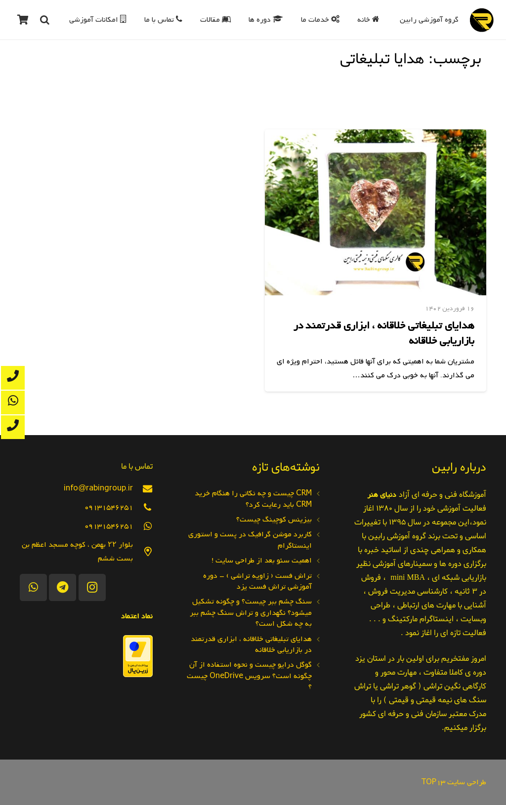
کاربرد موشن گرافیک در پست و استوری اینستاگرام (250, 539)
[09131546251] (143, 507)
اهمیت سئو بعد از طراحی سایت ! (261, 560)
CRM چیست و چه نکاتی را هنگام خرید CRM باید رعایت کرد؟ (253, 498)
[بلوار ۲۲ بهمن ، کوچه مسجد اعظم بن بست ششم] (143, 552)
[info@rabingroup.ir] (143, 488)
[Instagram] (92, 587)
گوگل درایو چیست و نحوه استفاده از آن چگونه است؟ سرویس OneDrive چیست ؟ (249, 676)
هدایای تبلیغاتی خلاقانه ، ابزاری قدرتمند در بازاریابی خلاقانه (384, 333)
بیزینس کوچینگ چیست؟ (274, 519)
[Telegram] (62, 587)
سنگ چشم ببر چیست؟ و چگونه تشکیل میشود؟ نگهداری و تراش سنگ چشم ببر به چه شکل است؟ (251, 613)
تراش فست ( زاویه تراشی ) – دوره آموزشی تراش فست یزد (257, 581)
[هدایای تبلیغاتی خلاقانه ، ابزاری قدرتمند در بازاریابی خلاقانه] (375, 212)
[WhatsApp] (33, 587)
